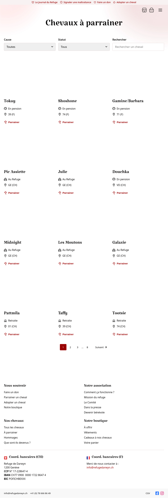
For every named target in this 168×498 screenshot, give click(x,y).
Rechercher (119, 39)
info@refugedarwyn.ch (100, 467)
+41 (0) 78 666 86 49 (41, 493)
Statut (62, 39)
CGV (148, 493)
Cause (7, 39)
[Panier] (144, 10)
